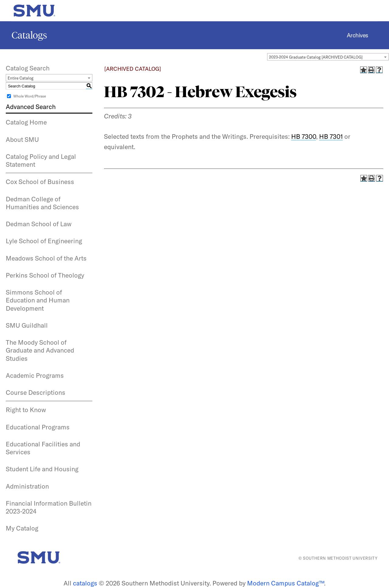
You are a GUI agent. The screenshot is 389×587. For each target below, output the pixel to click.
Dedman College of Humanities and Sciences (42, 203)
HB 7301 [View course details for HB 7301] (331, 136)
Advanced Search (31, 107)
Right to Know (26, 410)
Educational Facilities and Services (43, 448)
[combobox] (328, 56)
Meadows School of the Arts (46, 258)
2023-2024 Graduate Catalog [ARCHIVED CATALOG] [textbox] (316, 57)
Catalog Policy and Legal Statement (41, 160)
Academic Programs (35, 375)
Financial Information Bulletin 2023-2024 (48, 507)
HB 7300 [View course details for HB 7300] (303, 136)
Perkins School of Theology (45, 275)
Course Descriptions (35, 392)
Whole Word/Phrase (29, 96)
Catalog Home (26, 122)
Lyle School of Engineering (44, 241)
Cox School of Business (40, 182)
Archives (357, 35)
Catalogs (29, 35)
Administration (27, 486)
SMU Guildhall (27, 325)
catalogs (85, 583)
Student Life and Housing (42, 469)
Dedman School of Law (38, 224)
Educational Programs (38, 427)
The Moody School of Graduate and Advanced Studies (40, 350)
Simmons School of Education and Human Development (38, 300)
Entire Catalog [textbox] (20, 78)
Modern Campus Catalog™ (285, 583)
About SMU (22, 139)
